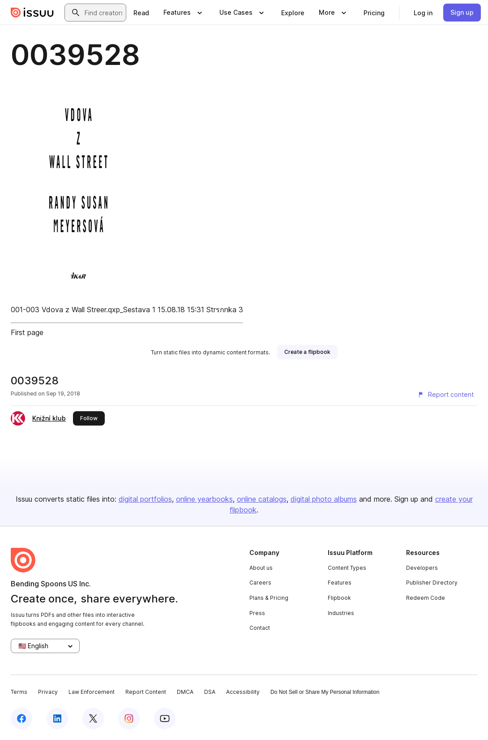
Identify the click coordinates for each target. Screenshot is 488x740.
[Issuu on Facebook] (21, 718)
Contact (259, 627)
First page (27, 332)
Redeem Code (425, 597)
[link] (141, 13)
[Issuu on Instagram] (129, 718)
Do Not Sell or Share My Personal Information (324, 692)
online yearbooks (204, 499)
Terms (19, 691)
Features (339, 582)
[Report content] (445, 394)
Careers (260, 582)
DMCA (185, 691)
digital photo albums (324, 499)
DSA (209, 691)
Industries (341, 613)
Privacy (48, 691)
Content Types (347, 567)
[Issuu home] (32, 12)
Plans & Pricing (268, 597)
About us (261, 567)
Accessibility (243, 691)
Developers (422, 567)
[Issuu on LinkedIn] (57, 718)
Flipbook (339, 597)
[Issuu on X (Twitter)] (93, 718)
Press (257, 613)
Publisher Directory (432, 582)
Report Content (145, 691)
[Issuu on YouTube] (165, 718)
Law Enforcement (91, 691)
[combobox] (103, 12)
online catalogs (262, 499)
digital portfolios (145, 499)
